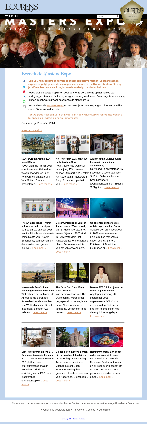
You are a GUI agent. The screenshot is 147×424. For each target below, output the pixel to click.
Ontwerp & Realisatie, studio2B (73, 419)
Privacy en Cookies (84, 409)
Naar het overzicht (32, 130)
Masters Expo (55, 105)
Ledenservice (37, 403)
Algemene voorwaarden (56, 409)
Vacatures (134, 403)
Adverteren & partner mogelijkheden (104, 403)
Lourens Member (58, 403)
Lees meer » (45, 184)
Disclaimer (105, 409)
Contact (76, 403)
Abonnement (19, 403)
